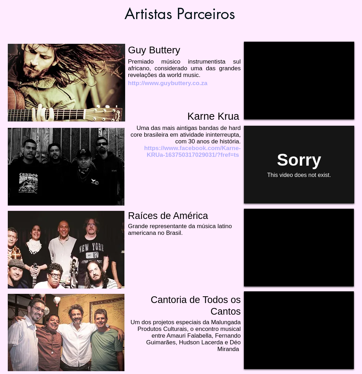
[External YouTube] (299, 80)
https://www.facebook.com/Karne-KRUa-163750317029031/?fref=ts (192, 151)
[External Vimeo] (299, 164)
